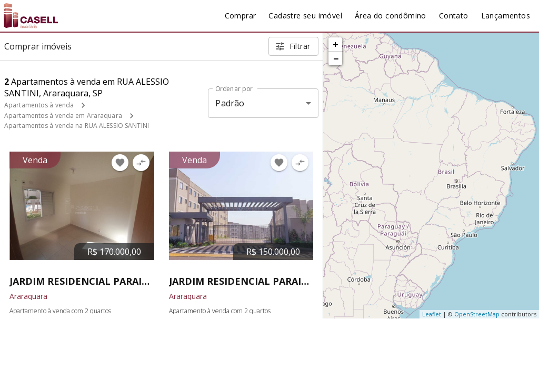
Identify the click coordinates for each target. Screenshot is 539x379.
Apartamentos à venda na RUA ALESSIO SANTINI (76, 125)
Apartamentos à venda (39, 105)
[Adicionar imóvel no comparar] (141, 162)
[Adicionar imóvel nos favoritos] (120, 162)
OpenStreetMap (477, 314)
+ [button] (335, 44)
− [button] (335, 58)
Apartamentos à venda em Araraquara (63, 115)
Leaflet (431, 314)
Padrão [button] (229, 103)
